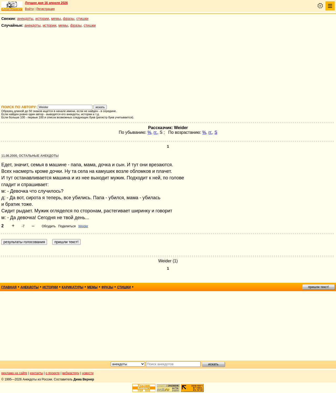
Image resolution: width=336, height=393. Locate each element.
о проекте (53, 373)
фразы (68, 18)
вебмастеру (70, 373)
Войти (29, 9)
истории (42, 18)
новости (87, 373)
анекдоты (25, 18)
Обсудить (49, 226)
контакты (36, 373)
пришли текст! (318, 287)
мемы (56, 18)
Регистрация (45, 9)
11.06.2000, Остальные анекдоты (30, 156)
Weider (83, 226)
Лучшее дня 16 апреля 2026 (46, 3)
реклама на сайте (14, 373)
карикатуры (72, 287)
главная (9, 287)
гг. (155, 132)
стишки (82, 18)
